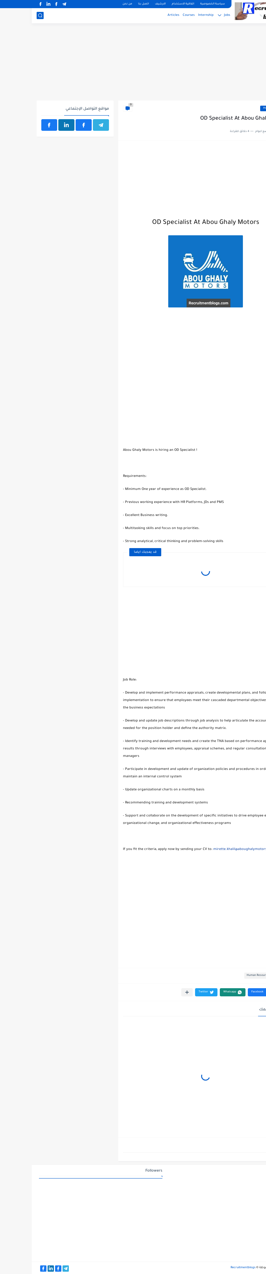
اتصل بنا (111, 4)
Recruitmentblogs (211, 1267)
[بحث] (8, 15)
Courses (157, 15)
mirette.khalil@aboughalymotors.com (213, 849)
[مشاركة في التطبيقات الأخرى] (155, 992)
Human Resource (242, 108)
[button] (228, 992)
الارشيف (128, 4)
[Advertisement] (133, 64)
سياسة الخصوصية (180, 4)
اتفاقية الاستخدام (151, 4)
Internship (174, 15)
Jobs (195, 15)
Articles (141, 15)
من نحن (95, 4)
